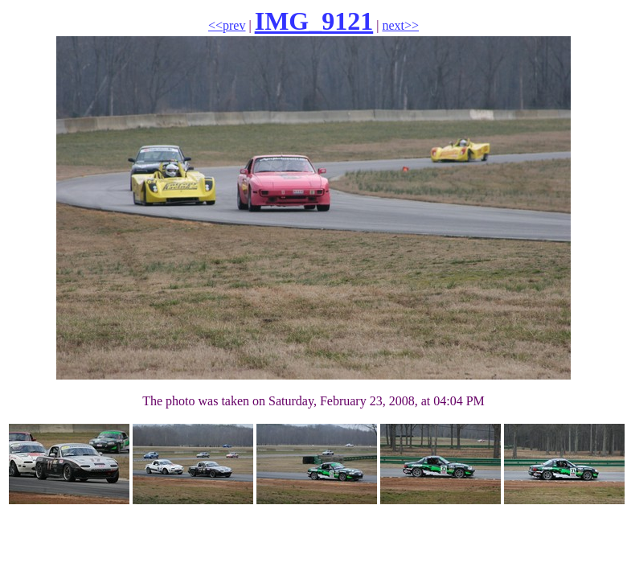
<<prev (226, 25)
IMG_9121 (314, 20)
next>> (400, 25)
